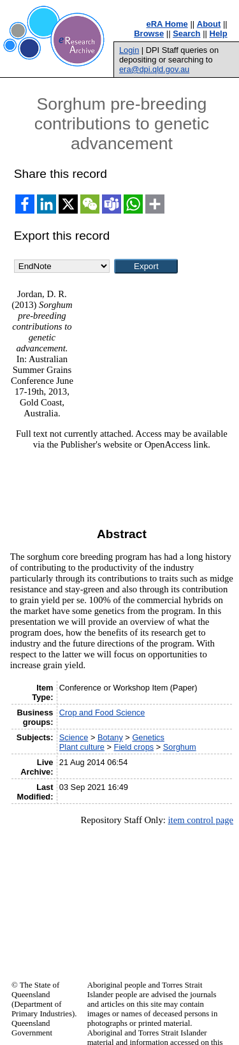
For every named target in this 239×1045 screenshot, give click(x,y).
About (209, 24)
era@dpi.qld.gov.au (154, 69)
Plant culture (82, 747)
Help (219, 33)
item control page (200, 820)
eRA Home (167, 24)
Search (186, 33)
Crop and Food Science (102, 712)
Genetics (148, 737)
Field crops (134, 747)
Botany (110, 737)
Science (74, 737)
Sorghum (179, 747)
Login (129, 50)
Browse (149, 33)
